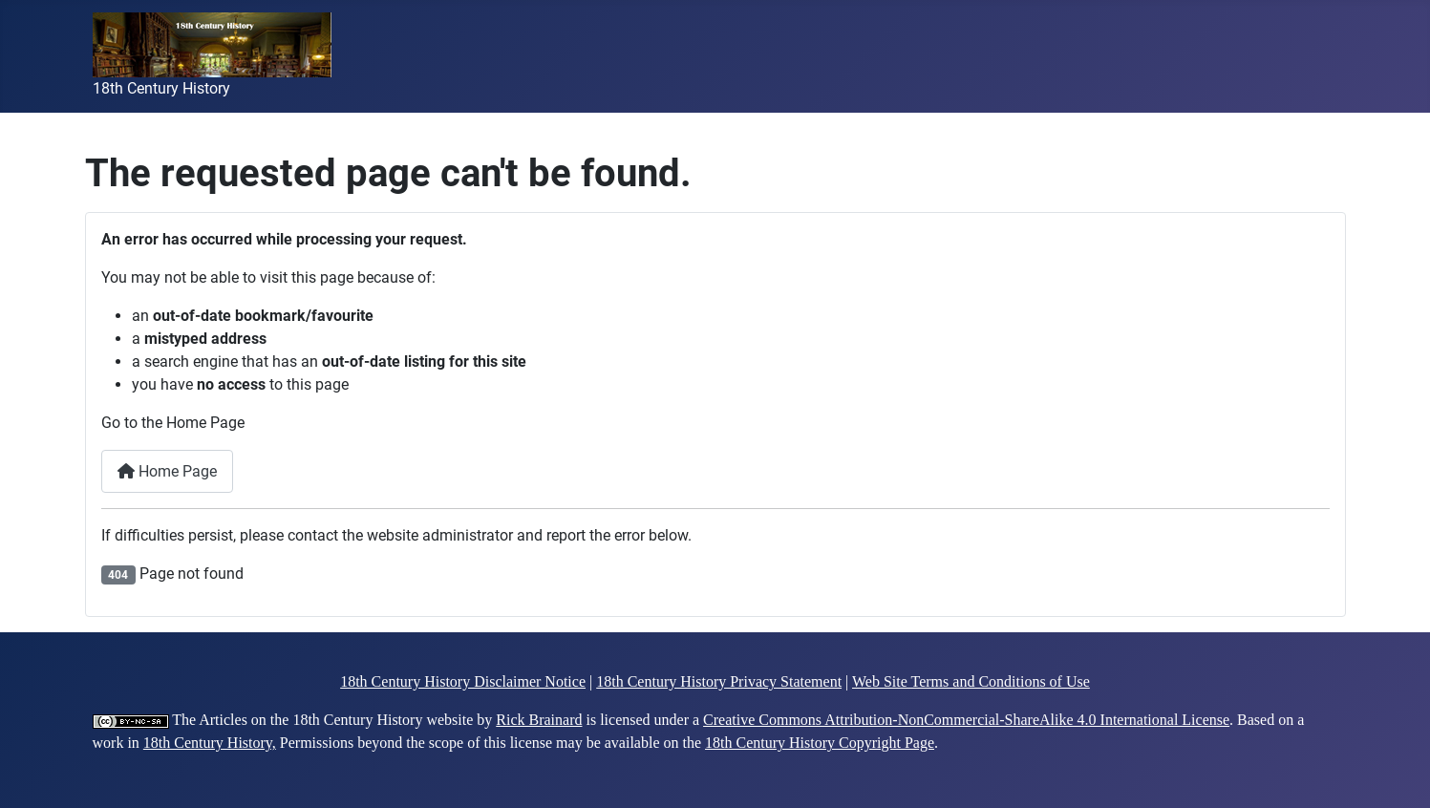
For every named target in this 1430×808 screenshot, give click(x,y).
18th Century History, (209, 742)
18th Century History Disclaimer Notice (463, 681)
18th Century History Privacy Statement (719, 681)
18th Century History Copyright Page (819, 742)
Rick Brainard (539, 720)
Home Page (167, 471)
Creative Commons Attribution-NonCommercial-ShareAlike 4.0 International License (966, 720)
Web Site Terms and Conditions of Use (971, 681)
